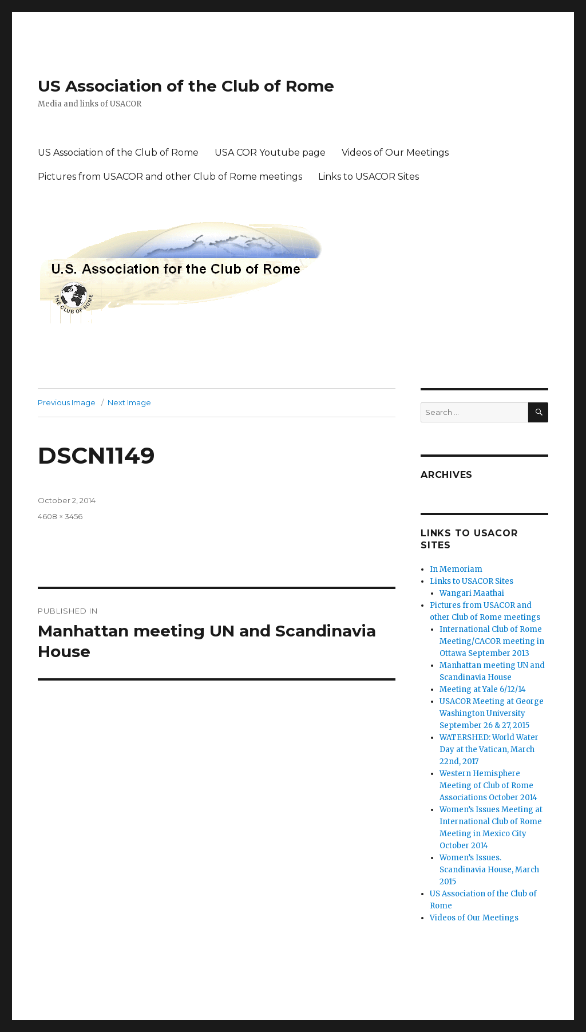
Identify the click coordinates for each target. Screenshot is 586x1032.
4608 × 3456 (60, 516)
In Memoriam (456, 569)
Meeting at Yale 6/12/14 (483, 689)
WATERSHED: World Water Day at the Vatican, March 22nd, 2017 (489, 749)
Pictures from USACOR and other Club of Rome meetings (170, 176)
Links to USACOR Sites (368, 176)
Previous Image (67, 402)
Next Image (129, 402)
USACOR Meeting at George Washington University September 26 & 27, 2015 (492, 713)
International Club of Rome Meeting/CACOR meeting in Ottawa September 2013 (492, 641)
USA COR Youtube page (270, 152)
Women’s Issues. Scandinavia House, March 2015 (489, 870)
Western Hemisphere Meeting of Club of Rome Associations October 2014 (488, 785)
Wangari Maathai (472, 593)
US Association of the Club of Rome (186, 86)
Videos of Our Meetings (395, 152)
